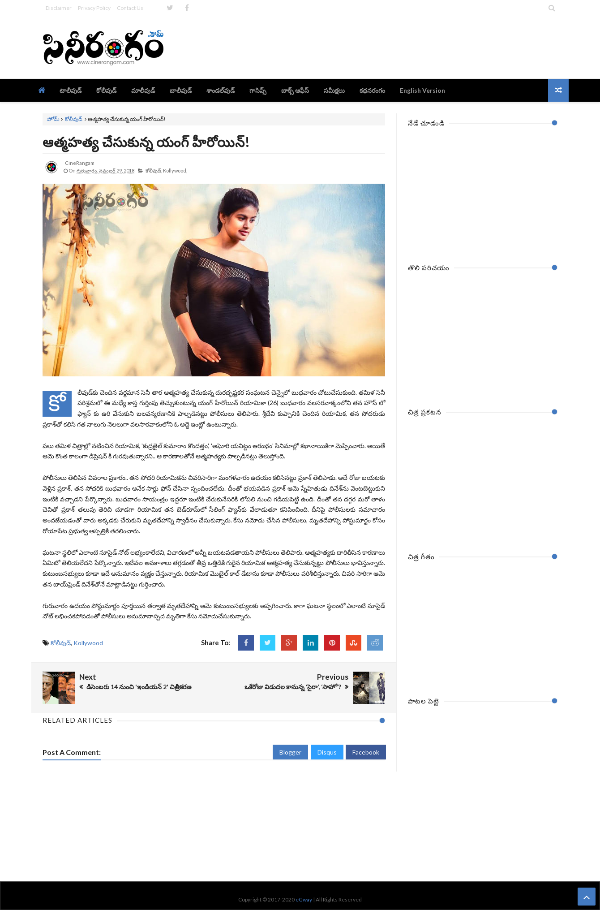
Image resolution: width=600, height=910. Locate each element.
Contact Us (130, 7)
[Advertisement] (394, 47)
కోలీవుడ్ (73, 119)
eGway (304, 899)
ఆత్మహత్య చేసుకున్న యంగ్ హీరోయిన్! (146, 142)
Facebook (365, 752)
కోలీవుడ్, (154, 170)
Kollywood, (175, 170)
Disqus (327, 752)
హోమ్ (53, 119)
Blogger (290, 752)
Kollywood (88, 643)
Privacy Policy (94, 7)
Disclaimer (59, 7)
